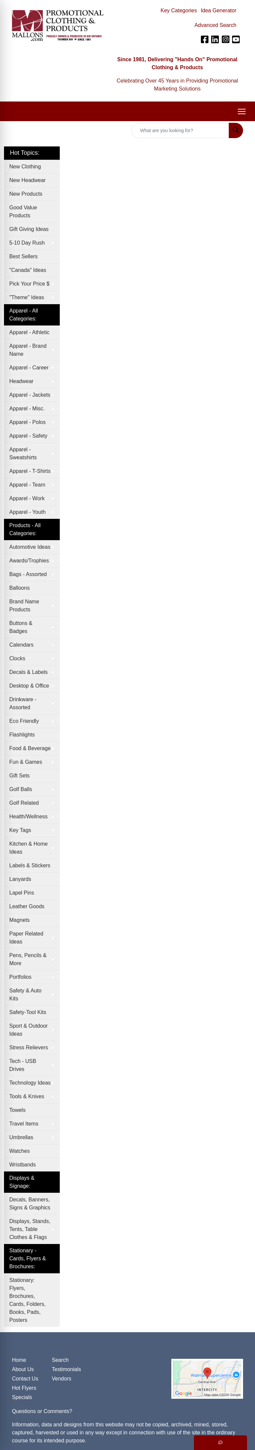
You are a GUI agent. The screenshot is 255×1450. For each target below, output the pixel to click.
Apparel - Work (26, 498)
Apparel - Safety (28, 436)
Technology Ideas (30, 1083)
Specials (22, 1397)
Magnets (19, 920)
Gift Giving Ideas (28, 229)
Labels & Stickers (29, 865)
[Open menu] (241, 111)
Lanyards (20, 879)
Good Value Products (23, 211)
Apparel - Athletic (29, 332)
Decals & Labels (28, 672)
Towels (17, 1110)
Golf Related (24, 803)
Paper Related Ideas (26, 937)
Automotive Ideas (29, 547)
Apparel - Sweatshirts (23, 453)
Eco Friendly (24, 721)
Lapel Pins (21, 893)
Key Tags (20, 830)
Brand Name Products (24, 605)
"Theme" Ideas (26, 297)
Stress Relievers (28, 1047)
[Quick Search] (180, 130)
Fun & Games (25, 762)
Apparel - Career (28, 367)
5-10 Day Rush (27, 243)
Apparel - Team (27, 485)
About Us (23, 1369)
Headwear (21, 381)
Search (60, 1360)
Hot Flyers (24, 1388)
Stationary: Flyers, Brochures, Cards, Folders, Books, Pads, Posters (27, 1300)
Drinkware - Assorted (23, 703)
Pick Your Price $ (29, 284)
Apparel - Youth (27, 512)
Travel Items (23, 1124)
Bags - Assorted (28, 574)
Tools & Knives (26, 1096)
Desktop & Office (29, 686)
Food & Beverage (30, 748)
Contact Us (25, 1378)
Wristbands (22, 1164)
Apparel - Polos (27, 422)
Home (19, 1360)
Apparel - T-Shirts (29, 471)
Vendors (61, 1378)
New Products (25, 194)
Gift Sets (19, 775)
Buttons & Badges (20, 627)
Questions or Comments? (42, 1411)
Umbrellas (21, 1137)
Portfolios (20, 977)
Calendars (21, 645)
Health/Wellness (28, 816)
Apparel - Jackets (29, 395)
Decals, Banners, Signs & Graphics (29, 1203)
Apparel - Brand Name (27, 350)
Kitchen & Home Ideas (28, 848)
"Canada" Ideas (27, 270)
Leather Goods (26, 906)
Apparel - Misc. (27, 408)
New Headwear (27, 180)
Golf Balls (20, 789)
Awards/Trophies (29, 560)
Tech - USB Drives (22, 1065)
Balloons (19, 588)
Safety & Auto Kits (25, 994)
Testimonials (66, 1369)
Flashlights (22, 734)
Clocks (17, 658)
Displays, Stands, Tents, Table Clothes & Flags (29, 1229)
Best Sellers (23, 256)
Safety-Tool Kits (27, 1012)
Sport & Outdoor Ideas (28, 1030)
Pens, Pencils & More (27, 959)
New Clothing (25, 166)
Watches (19, 1151)
